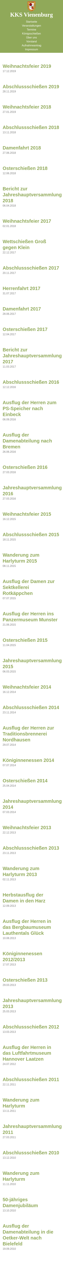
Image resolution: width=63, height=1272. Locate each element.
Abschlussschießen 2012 (31, 1026)
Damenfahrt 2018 (22, 147)
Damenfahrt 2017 (22, 308)
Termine (31, 29)
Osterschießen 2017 (25, 329)
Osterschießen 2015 (25, 640)
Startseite (31, 21)
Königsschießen (31, 33)
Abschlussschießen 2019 (31, 86)
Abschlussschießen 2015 (31, 534)
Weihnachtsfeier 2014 (27, 687)
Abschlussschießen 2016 (31, 382)
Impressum (31, 49)
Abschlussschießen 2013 (31, 848)
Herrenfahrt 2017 (21, 288)
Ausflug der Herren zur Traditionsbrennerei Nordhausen (28, 733)
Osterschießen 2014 (25, 780)
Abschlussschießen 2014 (31, 707)
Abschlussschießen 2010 (31, 1152)
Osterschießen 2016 (25, 467)
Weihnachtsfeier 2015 (27, 514)
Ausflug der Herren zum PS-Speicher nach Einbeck (29, 408)
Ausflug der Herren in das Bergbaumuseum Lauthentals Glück (27, 927)
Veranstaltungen (31, 25)
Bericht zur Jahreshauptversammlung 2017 (32, 355)
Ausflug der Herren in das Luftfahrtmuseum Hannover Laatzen (27, 1053)
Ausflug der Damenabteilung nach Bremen (27, 440)
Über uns (31, 37)
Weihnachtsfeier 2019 (27, 66)
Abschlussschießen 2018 (31, 127)
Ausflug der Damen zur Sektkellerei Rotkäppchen (29, 587)
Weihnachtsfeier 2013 (27, 827)
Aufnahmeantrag (31, 45)
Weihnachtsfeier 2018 (27, 107)
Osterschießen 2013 (25, 980)
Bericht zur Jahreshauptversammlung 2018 (32, 194)
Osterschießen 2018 (25, 168)
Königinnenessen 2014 (28, 760)
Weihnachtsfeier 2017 (27, 221)
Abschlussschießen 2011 (31, 1079)
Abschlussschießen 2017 (31, 268)
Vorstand (31, 41)
